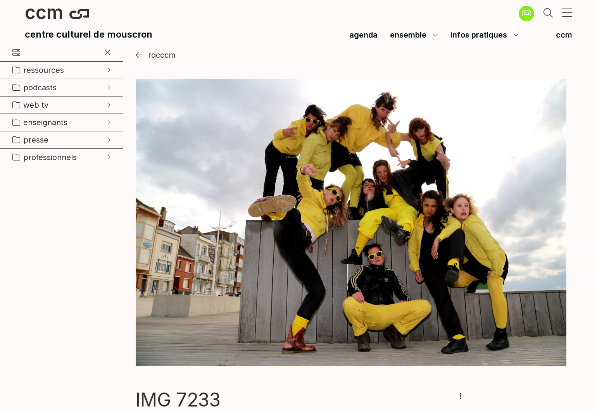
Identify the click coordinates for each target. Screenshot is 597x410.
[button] (548, 13)
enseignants (45, 122)
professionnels (50, 157)
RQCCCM (156, 55)
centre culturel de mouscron (88, 34)
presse (35, 140)
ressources (43, 70)
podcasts (40, 87)
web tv (35, 105)
